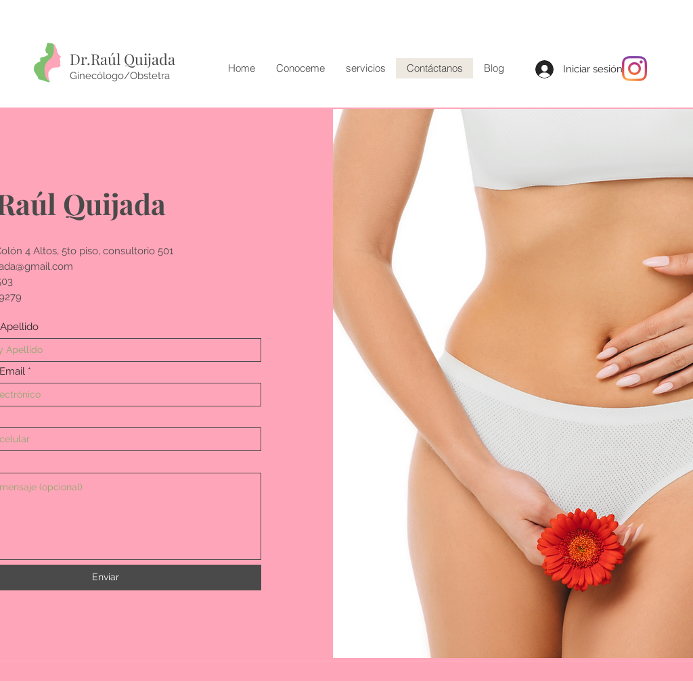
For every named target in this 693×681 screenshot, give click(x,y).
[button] (365, 68)
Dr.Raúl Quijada (122, 59)
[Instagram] (634, 68)
